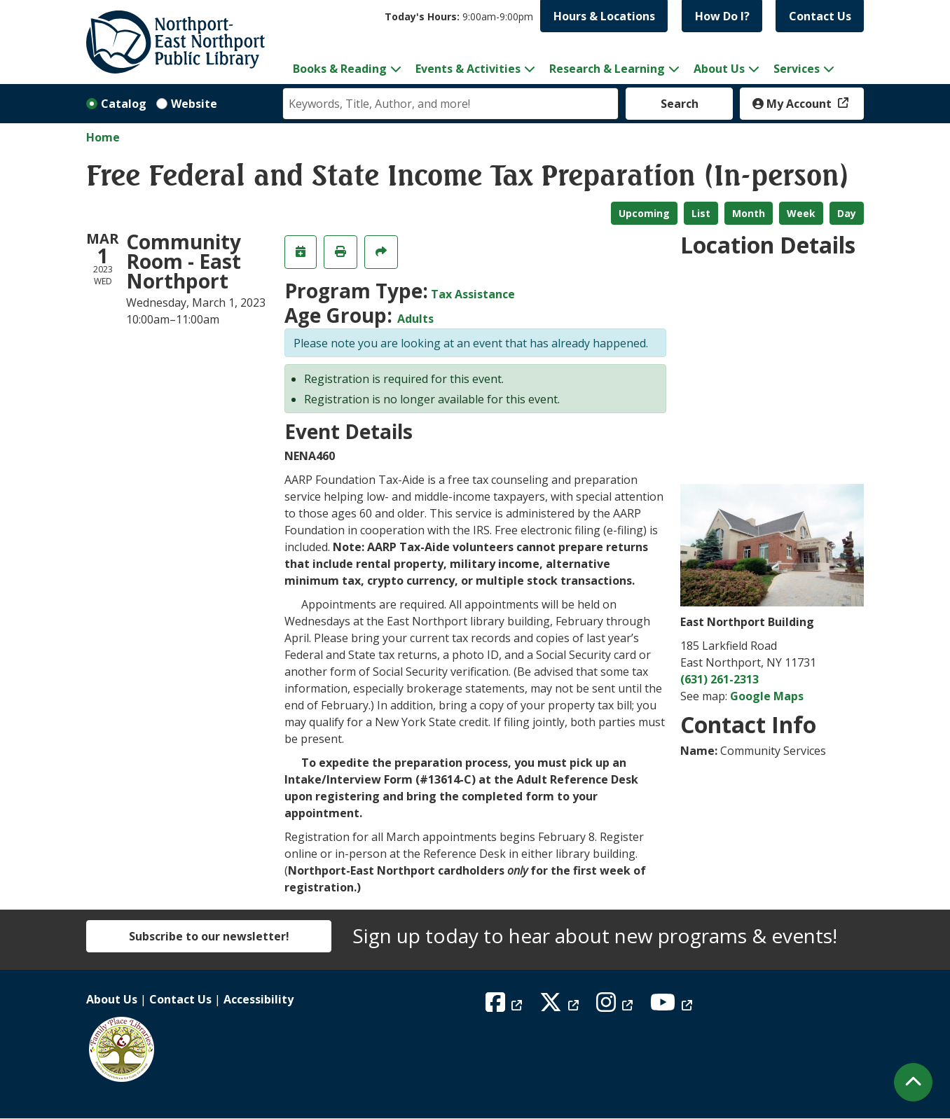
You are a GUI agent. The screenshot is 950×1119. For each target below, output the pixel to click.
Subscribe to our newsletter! (209, 936)
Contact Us (820, 16)
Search (679, 103)
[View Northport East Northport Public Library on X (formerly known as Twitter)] (560, 1006)
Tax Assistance (473, 294)
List (700, 213)
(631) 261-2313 (719, 679)
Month (748, 213)
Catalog (123, 103)
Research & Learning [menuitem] (607, 68)
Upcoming (644, 213)
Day (846, 213)
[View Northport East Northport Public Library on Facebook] (505, 1006)
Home (103, 137)
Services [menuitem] (796, 68)
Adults (415, 318)
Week (801, 213)
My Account (793, 103)
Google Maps (767, 696)
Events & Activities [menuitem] (468, 68)
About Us (111, 999)
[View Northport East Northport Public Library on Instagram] (616, 1006)
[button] (459, 16)
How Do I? (722, 16)
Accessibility (258, 999)
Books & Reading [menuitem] (340, 68)
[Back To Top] (913, 1082)
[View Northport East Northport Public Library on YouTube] (673, 1006)
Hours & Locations (604, 16)
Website (194, 103)
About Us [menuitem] (719, 68)
